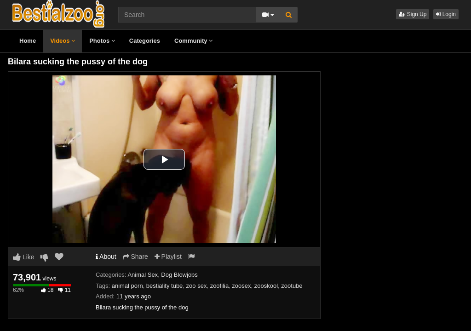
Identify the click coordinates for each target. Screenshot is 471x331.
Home (27, 40)
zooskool (266, 285)
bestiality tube (164, 285)
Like (23, 257)
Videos (62, 40)
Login (446, 14)
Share (135, 256)
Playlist (168, 256)
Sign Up (412, 14)
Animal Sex (142, 274)
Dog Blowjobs (179, 274)
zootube (291, 285)
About (106, 256)
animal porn (127, 285)
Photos (102, 40)
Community (193, 40)
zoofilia (219, 285)
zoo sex (196, 285)
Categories (144, 40)
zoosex (241, 285)
